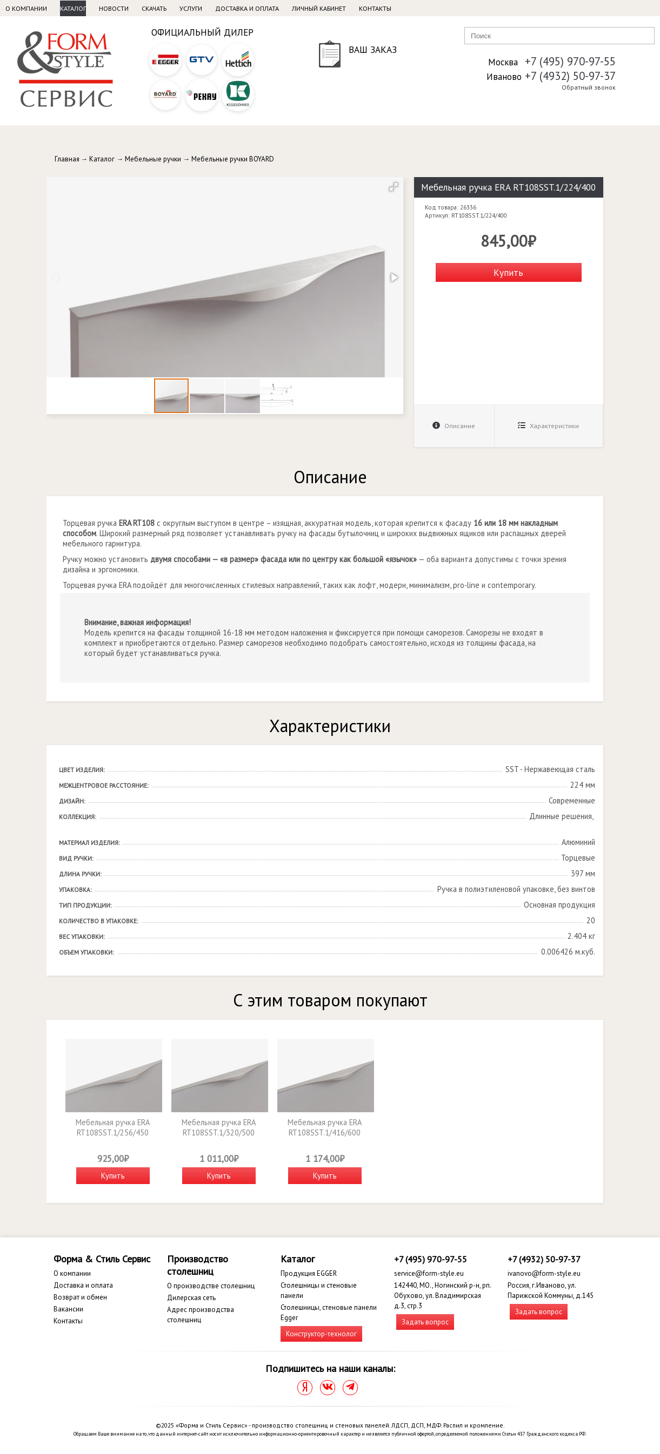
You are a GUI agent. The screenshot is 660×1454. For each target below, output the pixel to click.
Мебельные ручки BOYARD (232, 159)
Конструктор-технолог (321, 1333)
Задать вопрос (425, 1322)
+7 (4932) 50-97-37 (570, 76)
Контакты (375, 8)
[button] (393, 186)
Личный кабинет (319, 8)
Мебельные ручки (153, 159)
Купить (508, 272)
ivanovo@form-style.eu (544, 1273)
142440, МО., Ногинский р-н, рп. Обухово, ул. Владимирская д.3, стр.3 (442, 1295)
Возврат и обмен (80, 1297)
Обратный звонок (589, 87)
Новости (114, 8)
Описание (453, 426)
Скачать (154, 8)
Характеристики (548, 426)
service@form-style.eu (429, 1273)
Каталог (73, 8)
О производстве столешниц (211, 1285)
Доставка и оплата (247, 8)
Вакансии (68, 1309)
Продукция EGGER (309, 1273)
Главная (67, 159)
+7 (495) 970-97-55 (570, 61)
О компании (26, 8)
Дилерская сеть (191, 1297)
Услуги (190, 8)
